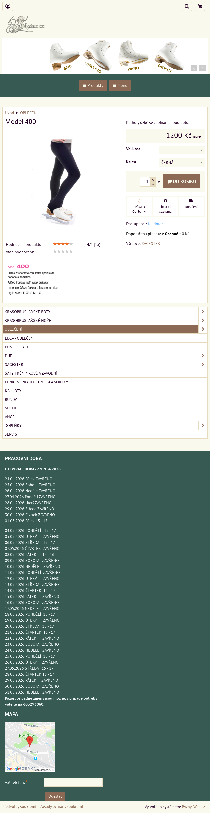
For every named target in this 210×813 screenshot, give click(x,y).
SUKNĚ (11, 408)
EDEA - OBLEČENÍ (20, 338)
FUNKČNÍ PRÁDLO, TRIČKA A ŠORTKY (36, 381)
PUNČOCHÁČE (17, 346)
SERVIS (11, 434)
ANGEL (11, 416)
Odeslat (55, 796)
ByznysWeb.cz (193, 806)
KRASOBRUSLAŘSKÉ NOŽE (106, 320)
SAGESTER (106, 364)
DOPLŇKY (106, 425)
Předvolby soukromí (19, 806)
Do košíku (181, 181)
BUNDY (11, 399)
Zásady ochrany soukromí (61, 806)
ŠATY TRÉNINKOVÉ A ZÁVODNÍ (31, 373)
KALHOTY (13, 390)
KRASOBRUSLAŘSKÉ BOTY (106, 311)
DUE (106, 355)
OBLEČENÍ (106, 329)
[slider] (63, 244)
